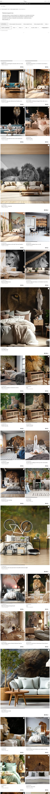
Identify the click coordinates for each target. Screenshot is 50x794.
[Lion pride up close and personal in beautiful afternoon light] (25, 569)
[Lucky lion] (12, 750)
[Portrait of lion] (37, 140)
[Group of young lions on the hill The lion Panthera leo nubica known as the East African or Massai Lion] (12, 245)
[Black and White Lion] (12, 283)
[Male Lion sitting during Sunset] (12, 607)
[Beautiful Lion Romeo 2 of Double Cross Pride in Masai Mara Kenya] (37, 65)
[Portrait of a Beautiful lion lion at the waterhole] (12, 140)
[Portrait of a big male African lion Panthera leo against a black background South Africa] (12, 102)
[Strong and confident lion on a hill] (37, 245)
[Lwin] (12, 788)
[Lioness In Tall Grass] (37, 788)
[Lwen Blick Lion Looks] (25, 712)
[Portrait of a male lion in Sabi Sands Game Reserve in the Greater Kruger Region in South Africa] (37, 644)
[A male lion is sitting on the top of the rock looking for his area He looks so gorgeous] (37, 464)
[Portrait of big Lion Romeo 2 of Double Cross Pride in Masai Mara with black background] (37, 283)
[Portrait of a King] (12, 464)
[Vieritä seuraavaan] (49, 24)
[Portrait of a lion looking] (12, 501)
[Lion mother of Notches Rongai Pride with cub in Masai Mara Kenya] (37, 102)
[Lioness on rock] (12, 426)
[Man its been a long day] (25, 208)
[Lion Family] (37, 501)
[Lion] (37, 389)
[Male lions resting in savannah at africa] (12, 389)
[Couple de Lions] (37, 426)
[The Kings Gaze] (25, 351)
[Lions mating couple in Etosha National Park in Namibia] (12, 644)
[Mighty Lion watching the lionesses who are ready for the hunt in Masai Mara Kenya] (12, 65)
